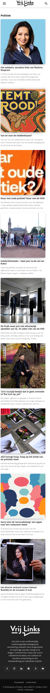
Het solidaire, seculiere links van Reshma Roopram (22, 69)
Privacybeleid (19, 682)
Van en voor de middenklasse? (16, 135)
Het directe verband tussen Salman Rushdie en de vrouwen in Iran (19, 588)
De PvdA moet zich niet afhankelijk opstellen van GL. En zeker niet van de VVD (22, 327)
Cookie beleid (31, 682)
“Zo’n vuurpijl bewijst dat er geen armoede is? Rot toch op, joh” (22, 393)
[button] (4, 3)
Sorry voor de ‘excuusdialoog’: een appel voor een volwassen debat (21, 523)
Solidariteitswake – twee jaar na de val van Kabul (22, 262)
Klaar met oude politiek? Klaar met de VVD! (23, 198)
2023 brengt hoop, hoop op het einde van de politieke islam (22, 458)
